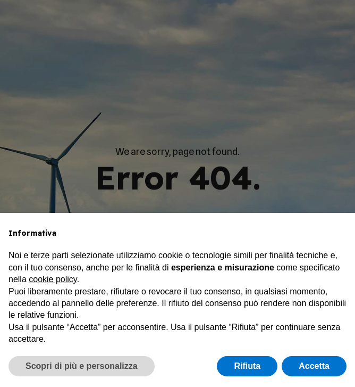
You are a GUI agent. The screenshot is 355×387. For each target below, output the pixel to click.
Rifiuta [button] (247, 365)
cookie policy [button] (53, 279)
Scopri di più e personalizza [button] (82, 365)
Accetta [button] (314, 365)
